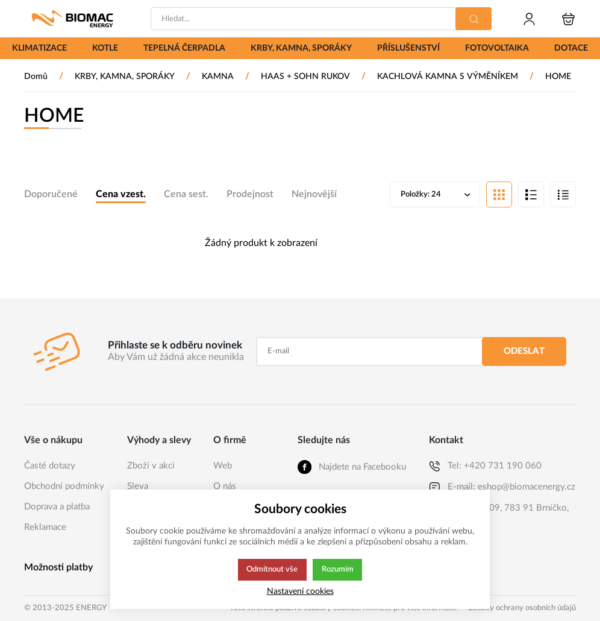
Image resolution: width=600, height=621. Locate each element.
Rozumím (338, 570)
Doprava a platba (57, 506)
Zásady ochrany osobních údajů (522, 608)
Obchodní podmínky (64, 486)
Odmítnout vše (271, 570)
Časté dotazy (49, 465)
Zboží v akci (151, 465)
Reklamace (45, 527)
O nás (224, 486)
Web (222, 465)
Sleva (137, 486)
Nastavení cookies (300, 591)
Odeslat (524, 351)
